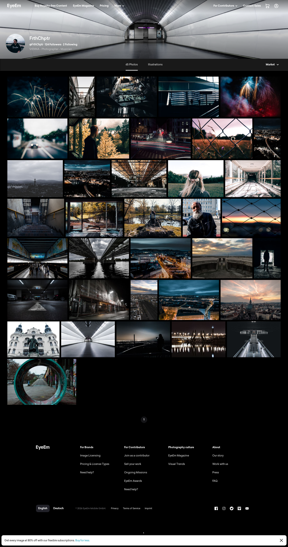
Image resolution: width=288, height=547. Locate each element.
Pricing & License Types (94, 464)
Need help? (87, 472)
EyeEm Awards (133, 481)
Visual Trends (176, 464)
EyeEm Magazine (178, 455)
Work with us (220, 464)
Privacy (114, 508)
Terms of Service (131, 508)
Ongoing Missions (135, 472)
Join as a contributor (137, 455)
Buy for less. (82, 540)
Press (215, 472)
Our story (218, 455)
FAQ (214, 481)
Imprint (148, 508)
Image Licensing (90, 455)
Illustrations (155, 64)
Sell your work (132, 464)
